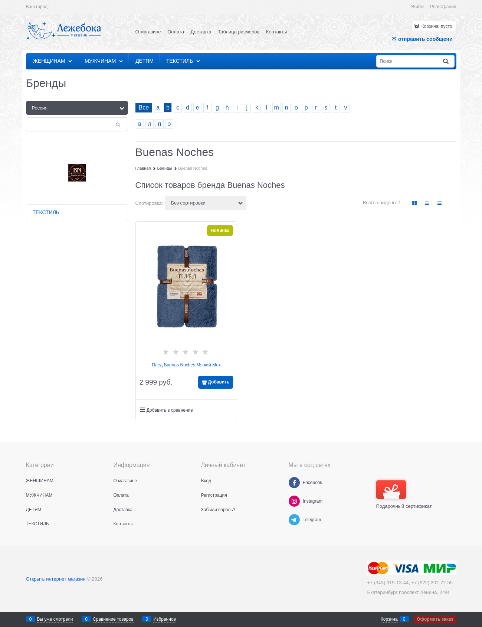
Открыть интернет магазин (56, 579)
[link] (414, 203)
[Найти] (446, 61)
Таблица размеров (238, 32)
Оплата (175, 32)
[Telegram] (294, 519)
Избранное (164, 619)
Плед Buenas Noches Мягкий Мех (186, 365)
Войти (417, 6)
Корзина (389, 619)
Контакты (276, 32)
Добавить (218, 382)
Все (144, 107)
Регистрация (443, 6)
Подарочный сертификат (404, 494)
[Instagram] (294, 501)
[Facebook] (294, 482)
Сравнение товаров (113, 619)
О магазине (148, 32)
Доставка (201, 32)
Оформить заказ (435, 619)
